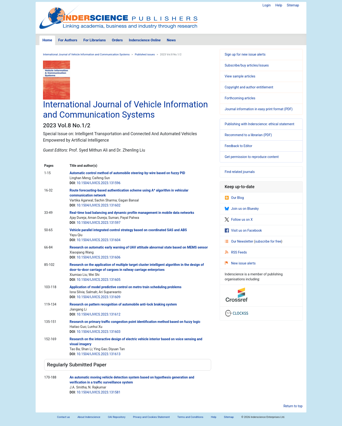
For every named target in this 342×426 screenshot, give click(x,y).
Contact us (63, 417)
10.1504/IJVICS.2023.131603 (98, 332)
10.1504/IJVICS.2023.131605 (98, 280)
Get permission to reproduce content (252, 157)
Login (266, 5)
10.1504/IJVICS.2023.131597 (98, 223)
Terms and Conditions (190, 417)
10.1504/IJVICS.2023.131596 (98, 183)
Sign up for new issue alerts (245, 54)
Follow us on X (239, 219)
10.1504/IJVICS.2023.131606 (98, 257)
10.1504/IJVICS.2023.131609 (98, 297)
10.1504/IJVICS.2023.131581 (98, 392)
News (171, 40)
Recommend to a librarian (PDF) (248, 135)
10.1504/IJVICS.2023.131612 (98, 314)
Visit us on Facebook (243, 230)
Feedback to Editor (238, 146)
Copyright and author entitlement (249, 87)
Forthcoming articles (240, 98)
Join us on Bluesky (242, 209)
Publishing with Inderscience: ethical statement (259, 124)
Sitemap (293, 5)
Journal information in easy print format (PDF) (259, 109)
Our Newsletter (239, 241)
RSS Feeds (236, 252)
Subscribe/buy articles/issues (247, 65)
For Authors (67, 40)
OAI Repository (116, 417)
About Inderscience (88, 417)
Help (278, 5)
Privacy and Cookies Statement (151, 417)
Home (47, 40)
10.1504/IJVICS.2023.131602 (98, 205)
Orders (117, 40)
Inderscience (145, 40)
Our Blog (234, 198)
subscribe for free (268, 241)
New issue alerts (240, 263)
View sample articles (240, 76)
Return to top (293, 406)
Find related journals (240, 172)
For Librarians (94, 40)
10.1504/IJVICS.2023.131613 (98, 354)
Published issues (145, 54)
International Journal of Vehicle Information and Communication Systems (86, 54)
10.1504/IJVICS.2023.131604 (98, 240)
